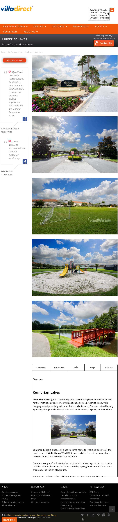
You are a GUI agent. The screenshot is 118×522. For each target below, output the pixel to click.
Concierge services (10, 492)
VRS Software (44, 517)
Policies (109, 367)
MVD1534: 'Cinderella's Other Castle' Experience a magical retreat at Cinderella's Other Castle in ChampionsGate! (98, 18)
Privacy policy (66, 505)
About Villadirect (9, 505)
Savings (5, 498)
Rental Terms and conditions (73, 508)
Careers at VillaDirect (40, 492)
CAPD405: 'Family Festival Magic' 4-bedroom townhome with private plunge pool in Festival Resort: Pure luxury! (98, 13)
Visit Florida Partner (98, 505)
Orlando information (40, 502)
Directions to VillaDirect (41, 495)
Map (92, 367)
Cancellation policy (69, 495)
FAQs (33, 498)
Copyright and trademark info (73, 492)
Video (76, 367)
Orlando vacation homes (12, 502)
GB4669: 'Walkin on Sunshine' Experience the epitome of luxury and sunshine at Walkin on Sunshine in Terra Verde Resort (98, 15)
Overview (41, 367)
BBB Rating (94, 492)
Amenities (59, 367)
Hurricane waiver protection (73, 502)
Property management (11, 495)
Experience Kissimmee (99, 502)
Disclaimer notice (68, 498)
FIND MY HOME (14, 60)
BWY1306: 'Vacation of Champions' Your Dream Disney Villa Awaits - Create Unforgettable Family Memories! (98, 10)
